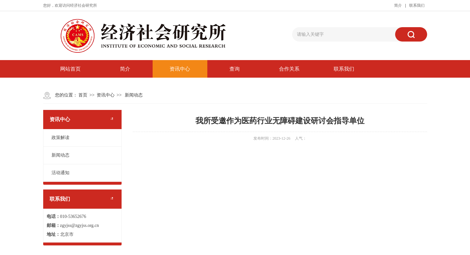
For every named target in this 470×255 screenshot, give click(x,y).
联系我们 (417, 5)
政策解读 (60, 137)
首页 (82, 95)
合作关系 (289, 69)
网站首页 (70, 69)
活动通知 (60, 172)
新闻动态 (134, 95)
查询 (234, 69)
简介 (398, 5)
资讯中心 (180, 69)
